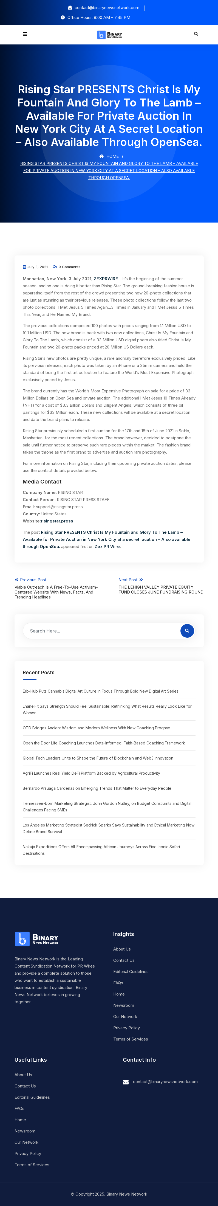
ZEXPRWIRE (106, 278)
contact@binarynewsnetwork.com (165, 1081)
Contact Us (124, 960)
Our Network (125, 1016)
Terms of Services (130, 1039)
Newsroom (123, 1005)
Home (109, 156)
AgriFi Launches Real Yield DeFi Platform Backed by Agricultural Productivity (91, 773)
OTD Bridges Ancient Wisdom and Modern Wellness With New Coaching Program (96, 728)
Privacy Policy (126, 1027)
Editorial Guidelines (131, 971)
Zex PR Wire (107, 546)
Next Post (161, 586)
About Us (122, 949)
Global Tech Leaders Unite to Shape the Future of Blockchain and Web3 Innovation (98, 758)
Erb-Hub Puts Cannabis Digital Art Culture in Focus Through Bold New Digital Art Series (101, 691)
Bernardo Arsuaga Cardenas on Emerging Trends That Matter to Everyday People (97, 788)
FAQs (118, 982)
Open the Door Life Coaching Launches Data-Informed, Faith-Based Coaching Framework (104, 743)
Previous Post (57, 588)
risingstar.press (57, 521)
